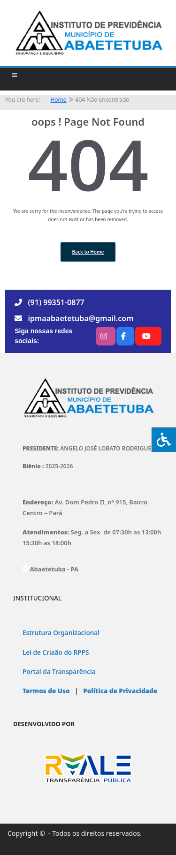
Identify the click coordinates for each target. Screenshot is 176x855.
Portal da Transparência (59, 672)
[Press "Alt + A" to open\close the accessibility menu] (164, 440)
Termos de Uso (46, 691)
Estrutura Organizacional (61, 633)
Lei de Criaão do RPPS (56, 652)
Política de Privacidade (119, 691)
